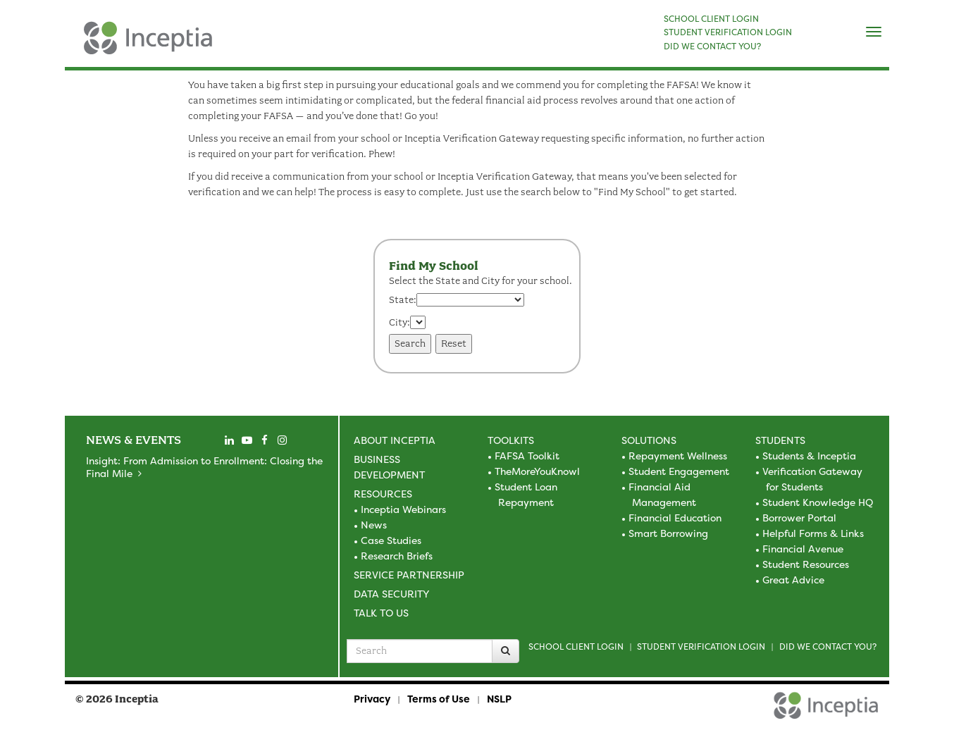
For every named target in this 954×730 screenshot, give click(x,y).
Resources (383, 493)
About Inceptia (394, 440)
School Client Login (576, 646)
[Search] (505, 651)
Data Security (391, 593)
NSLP (499, 698)
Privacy (372, 698)
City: (399, 322)
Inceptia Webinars (403, 509)
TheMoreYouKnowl (537, 471)
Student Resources (805, 564)
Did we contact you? (827, 646)
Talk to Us (381, 612)
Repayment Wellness (677, 455)
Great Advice (793, 579)
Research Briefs (397, 555)
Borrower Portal (799, 517)
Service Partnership (409, 574)
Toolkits (511, 440)
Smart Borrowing (668, 533)
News (374, 524)
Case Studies (391, 540)
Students (780, 440)
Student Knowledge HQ (817, 502)
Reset (453, 343)
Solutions (648, 440)
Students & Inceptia (809, 455)
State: (402, 300)
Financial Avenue (802, 548)
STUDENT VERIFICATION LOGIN (728, 32)
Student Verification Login (701, 646)
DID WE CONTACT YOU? (712, 46)
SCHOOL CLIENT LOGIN (711, 19)
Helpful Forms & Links (813, 533)
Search (410, 343)
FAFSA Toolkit (527, 455)
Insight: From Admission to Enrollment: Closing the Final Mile (204, 467)
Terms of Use (438, 698)
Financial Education (674, 517)
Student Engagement (678, 471)
